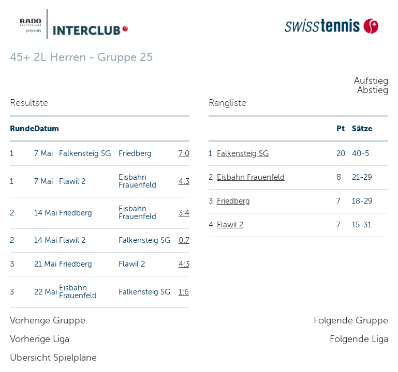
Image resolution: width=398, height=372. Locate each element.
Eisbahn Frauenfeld (251, 177)
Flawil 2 (230, 225)
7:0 (184, 153)
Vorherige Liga (39, 339)
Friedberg (233, 201)
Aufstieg (371, 80)
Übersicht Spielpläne (53, 357)
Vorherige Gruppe (47, 320)
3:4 (184, 213)
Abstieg (372, 90)
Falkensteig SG (243, 153)
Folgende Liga (359, 339)
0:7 (184, 240)
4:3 (184, 181)
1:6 (184, 292)
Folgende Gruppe (351, 320)
